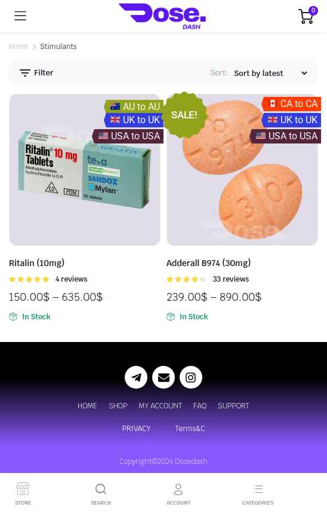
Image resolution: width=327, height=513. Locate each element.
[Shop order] (270, 73)
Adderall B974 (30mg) (208, 263)
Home (18, 46)
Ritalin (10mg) (36, 263)
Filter (35, 73)
